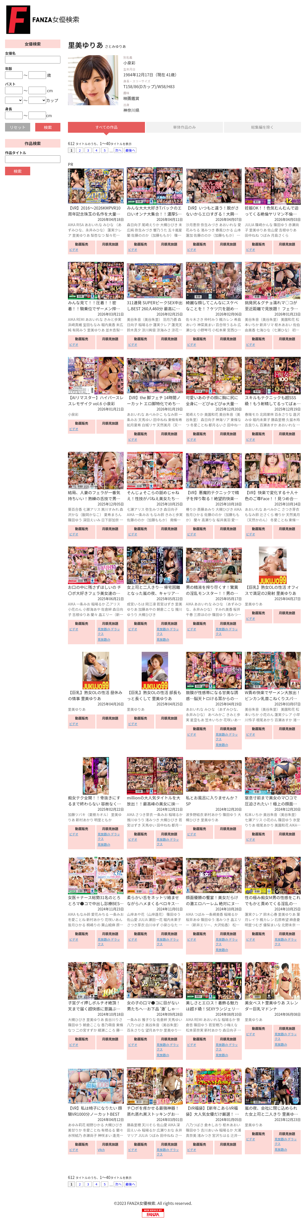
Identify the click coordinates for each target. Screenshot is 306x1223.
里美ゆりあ (81, 235)
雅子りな (149, 1019)
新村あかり (84, 820)
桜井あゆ (193, 920)
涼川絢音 (149, 330)
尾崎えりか (150, 224)
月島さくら (280, 235)
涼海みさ (164, 330)
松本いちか (253, 814)
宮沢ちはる (221, 1135)
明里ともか (103, 820)
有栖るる (108, 1130)
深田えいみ (91, 520)
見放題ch (104, 639)
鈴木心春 (270, 914)
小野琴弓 (204, 330)
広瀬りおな (165, 1130)
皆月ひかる (195, 514)
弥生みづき (143, 230)
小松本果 (219, 330)
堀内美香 (108, 325)
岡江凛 (150, 604)
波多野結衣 (195, 814)
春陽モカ (252, 414)
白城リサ (149, 425)
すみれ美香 (224, 609)
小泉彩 (73, 414)
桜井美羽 (223, 520)
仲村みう (211, 319)
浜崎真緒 (75, 325)
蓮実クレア (162, 325)
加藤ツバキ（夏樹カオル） (89, 814)
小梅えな (230, 1025)
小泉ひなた (169, 925)
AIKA (71, 224)
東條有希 (175, 419)
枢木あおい (283, 325)
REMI (80, 319)
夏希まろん (113, 514)
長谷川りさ (113, 1019)
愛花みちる (100, 914)
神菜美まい (206, 325)
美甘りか (75, 1130)
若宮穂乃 (216, 1025)
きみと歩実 (112, 319)
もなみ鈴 (171, 414)
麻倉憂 (294, 920)
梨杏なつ (98, 235)
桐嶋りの (93, 925)
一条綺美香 (214, 914)
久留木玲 (293, 419)
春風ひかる (224, 230)
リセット (18, 127)
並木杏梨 (112, 330)
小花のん (75, 609)
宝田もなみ (91, 325)
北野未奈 (289, 925)
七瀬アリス (91, 509)
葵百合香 (75, 509)
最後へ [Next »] (130, 150)
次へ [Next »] (118, 150)
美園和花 (288, 319)
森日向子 (134, 224)
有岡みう (79, 330)
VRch (101, 1150)
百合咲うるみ (226, 325)
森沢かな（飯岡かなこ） (95, 512)
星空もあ (197, 720)
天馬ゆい (145, 419)
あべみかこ (154, 414)
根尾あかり (265, 720)
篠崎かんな (264, 224)
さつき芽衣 (290, 509)
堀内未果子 (261, 419)
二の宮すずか (86, 1030)
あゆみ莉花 (77, 1125)
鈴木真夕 (134, 330)
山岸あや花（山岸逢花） (146, 914)
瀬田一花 (155, 920)
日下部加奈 (110, 520)
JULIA (249, 224)
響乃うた (160, 230)
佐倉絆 (106, 609)
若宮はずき (165, 604)
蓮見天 (177, 325)
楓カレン (226, 319)
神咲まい (105, 1135)
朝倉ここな (165, 609)
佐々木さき (195, 319)
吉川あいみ (209, 1130)
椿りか (191, 509)
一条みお (142, 514)
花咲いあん (232, 720)
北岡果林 (267, 414)
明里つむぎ (253, 925)
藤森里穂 (278, 419)
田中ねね (252, 235)
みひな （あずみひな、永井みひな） (94, 227)
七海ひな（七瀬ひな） (273, 330)
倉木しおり (213, 1125)
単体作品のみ (184, 127)
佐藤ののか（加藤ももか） (152, 235)
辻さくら (267, 514)
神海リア (223, 419)
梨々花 (110, 235)
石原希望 (282, 920)
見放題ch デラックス (109, 631)
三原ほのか (202, 615)
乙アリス (113, 604)
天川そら (149, 1125)
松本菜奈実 (195, 1030)
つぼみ (265, 235)
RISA (80, 224)
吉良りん (252, 425)
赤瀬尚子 (90, 1135)
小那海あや (91, 609)
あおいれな (93, 224)
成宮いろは (135, 604)
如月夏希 (134, 425)
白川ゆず (152, 925)
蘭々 (197, 520)
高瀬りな (209, 520)
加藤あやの (147, 609)
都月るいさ (217, 425)
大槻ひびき (169, 224)
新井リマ (267, 325)
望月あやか (154, 1030)
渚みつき (208, 230)
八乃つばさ (135, 1025)
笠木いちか (214, 720)
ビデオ (73, 250)
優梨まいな (272, 925)
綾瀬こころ (106, 1030)
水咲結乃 (75, 1135)
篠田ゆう (281, 224)
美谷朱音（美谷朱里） (144, 319)
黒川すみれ (110, 509)
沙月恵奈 (193, 224)
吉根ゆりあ (287, 230)
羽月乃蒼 (170, 319)
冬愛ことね (199, 425)
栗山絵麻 (108, 925)
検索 (48, 127)
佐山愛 (272, 230)
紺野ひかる (95, 1125)
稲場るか (145, 325)
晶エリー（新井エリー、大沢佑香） (95, 618)
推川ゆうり (135, 820)
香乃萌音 (108, 1025)
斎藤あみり (206, 509)
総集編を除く (262, 127)
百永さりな (283, 414)
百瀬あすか (268, 425)
